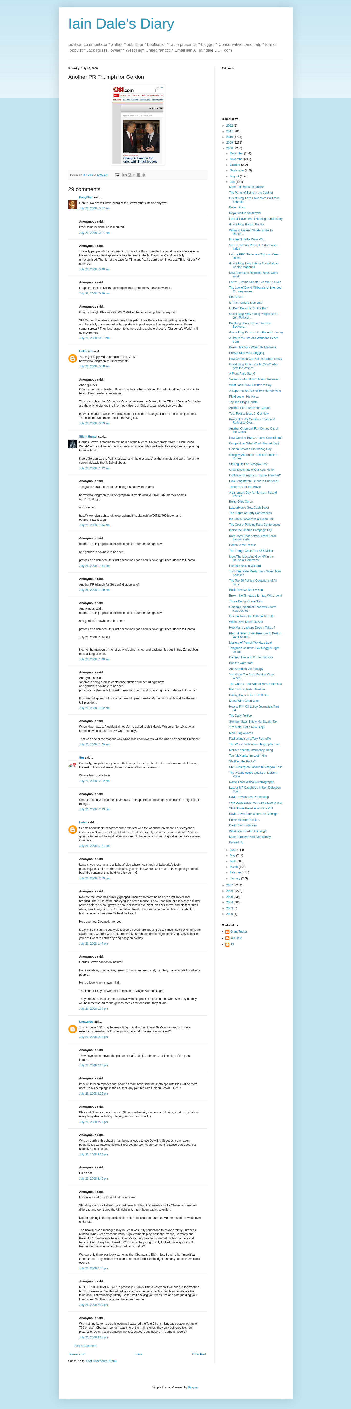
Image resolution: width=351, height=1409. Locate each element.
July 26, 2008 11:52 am (94, 708)
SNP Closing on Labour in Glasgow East (255, 767)
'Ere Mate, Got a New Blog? (247, 727)
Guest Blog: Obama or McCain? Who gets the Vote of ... (253, 366)
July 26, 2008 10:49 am (94, 293)
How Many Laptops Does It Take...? (252, 627)
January (235, 878)
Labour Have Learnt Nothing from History (256, 219)
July (233, 182)
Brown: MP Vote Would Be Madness (252, 347)
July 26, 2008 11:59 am (94, 744)
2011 (230, 131)
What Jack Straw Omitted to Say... (251, 385)
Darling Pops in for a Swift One (249, 695)
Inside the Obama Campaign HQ (250, 530)
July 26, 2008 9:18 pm (93, 1337)
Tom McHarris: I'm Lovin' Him (248, 755)
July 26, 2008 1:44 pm (93, 943)
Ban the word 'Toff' (241, 663)
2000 (230, 914)
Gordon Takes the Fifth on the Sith (251, 616)
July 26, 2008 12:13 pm (94, 809)
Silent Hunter (88, 436)
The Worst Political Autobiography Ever (254, 744)
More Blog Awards (241, 733)
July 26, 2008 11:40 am (94, 659)
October (235, 164)
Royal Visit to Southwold (245, 213)
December (237, 153)
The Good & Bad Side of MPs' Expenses (255, 683)
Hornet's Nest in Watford (245, 566)
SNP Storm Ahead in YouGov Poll (251, 808)
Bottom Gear (237, 207)
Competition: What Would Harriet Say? (254, 443)
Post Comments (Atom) (101, 1361)
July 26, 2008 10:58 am (94, 366)
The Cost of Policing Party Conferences (254, 524)
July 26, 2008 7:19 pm (93, 1305)
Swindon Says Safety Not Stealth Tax (253, 721)
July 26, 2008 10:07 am (94, 208)
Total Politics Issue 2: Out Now (249, 413)
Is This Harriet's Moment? (245, 302)
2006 (230, 891)
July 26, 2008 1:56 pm (93, 1037)
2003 (230, 908)
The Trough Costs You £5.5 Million (251, 551)
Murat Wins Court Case (244, 701)
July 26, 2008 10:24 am (94, 233)
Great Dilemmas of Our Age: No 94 (251, 469)
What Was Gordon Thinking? (247, 831)
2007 (230, 885)
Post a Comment (85, 1346)
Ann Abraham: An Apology (246, 669)
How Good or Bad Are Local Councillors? (255, 438)
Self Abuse (236, 297)
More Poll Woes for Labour (246, 187)
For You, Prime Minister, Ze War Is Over (255, 282)
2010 (230, 137)
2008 (230, 148)
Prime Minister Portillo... (244, 820)
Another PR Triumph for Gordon (249, 408)
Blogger (193, 1387)
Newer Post (77, 1354)
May (233, 855)
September (237, 170)
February (236, 872)
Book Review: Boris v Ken (246, 590)
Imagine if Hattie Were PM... (247, 239)
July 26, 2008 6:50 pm (93, 1268)
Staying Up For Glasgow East (248, 464)
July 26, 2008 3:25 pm (93, 1093)
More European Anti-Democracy (250, 837)
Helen (83, 822)
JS (232, 944)
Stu (81, 757)
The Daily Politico (240, 715)
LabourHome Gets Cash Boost (249, 507)
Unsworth (86, 1022)
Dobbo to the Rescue (243, 545)
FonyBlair (86, 197)
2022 (230, 125)
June (233, 849)
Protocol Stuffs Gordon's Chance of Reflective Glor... (252, 421)
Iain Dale (236, 938)
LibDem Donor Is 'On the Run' (248, 308)
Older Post (199, 1354)
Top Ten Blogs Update (243, 402)
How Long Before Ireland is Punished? (254, 481)
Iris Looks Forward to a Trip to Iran (251, 519)
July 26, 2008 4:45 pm (93, 1178)
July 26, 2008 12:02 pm (94, 781)
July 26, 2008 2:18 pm (93, 1065)
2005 (230, 897)
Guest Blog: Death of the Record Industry (256, 332)
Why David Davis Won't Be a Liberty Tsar (255, 802)
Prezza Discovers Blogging (246, 353)
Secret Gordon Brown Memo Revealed (254, 379)
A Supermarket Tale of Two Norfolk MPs (255, 390)
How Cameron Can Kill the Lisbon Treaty (255, 359)
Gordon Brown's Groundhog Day (250, 449)
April (233, 861)
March (234, 867)
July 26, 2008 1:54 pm (93, 1008)
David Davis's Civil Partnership (249, 797)
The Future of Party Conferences (250, 513)
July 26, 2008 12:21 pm (94, 846)
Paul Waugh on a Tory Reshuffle (250, 738)
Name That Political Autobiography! (252, 782)
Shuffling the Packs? (242, 761)
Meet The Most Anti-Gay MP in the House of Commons (251, 558)
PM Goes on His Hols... (244, 396)
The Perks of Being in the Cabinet (251, 192)
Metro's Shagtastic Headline (247, 689)
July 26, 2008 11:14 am (94, 525)
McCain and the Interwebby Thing (251, 750)
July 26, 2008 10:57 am (94, 338)
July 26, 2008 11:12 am (94, 468)
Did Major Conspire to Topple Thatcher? (255, 475)
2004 (230, 902)
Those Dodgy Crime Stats (246, 601)
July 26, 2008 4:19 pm (93, 1154)
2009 (230, 142)
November (237, 159)
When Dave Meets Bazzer (246, 622)
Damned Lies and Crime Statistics (251, 657)
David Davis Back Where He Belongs (253, 814)
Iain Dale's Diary (121, 23)
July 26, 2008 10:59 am (94, 423)
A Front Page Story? (242, 373)
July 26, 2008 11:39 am (94, 590)
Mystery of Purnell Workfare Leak (250, 642)
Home (138, 1354)
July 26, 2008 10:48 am (94, 269)
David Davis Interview (243, 825)
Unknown (85, 351)
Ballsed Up (236, 842)
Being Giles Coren (241, 501)
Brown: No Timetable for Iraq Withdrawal (255, 595)
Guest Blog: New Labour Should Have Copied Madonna (254, 265)
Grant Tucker (238, 931)
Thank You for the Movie (245, 487)
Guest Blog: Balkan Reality (246, 224)
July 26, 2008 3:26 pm (93, 1122)
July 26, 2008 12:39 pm (94, 878)
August (235, 176)
